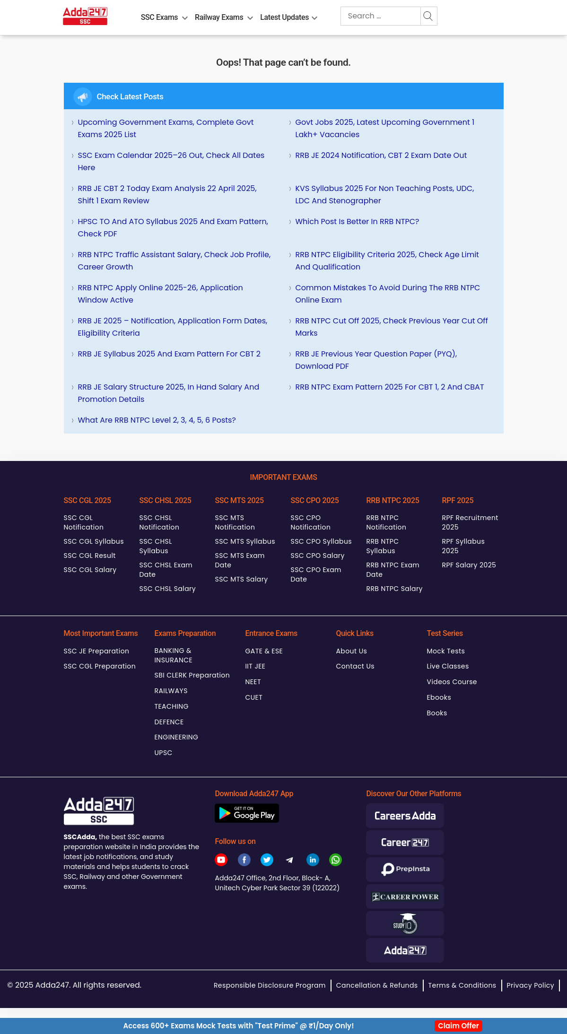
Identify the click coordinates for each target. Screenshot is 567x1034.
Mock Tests (446, 651)
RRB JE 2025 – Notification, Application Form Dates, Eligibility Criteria (173, 327)
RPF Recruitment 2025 (470, 522)
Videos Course (452, 681)
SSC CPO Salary (318, 555)
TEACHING (172, 706)
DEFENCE (169, 722)
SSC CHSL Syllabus (156, 546)
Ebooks (439, 697)
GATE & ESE (264, 651)
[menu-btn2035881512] (314, 16)
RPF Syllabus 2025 (463, 546)
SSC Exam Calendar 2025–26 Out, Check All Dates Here (171, 161)
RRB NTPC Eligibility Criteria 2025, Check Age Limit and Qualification (387, 260)
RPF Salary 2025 (469, 565)
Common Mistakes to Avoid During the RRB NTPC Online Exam (388, 293)
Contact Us (355, 666)
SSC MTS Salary (241, 579)
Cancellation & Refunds (377, 985)
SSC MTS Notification (235, 522)
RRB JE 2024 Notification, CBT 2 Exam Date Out (381, 155)
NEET (253, 681)
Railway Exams (219, 17)
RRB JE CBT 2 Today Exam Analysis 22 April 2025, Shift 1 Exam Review (167, 194)
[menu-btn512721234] (250, 16)
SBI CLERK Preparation (192, 675)
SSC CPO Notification (311, 522)
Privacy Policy (530, 985)
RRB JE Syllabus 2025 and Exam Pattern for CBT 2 (169, 353)
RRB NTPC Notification (386, 522)
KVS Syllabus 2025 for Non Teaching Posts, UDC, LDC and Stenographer (385, 194)
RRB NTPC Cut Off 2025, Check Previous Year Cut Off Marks (392, 327)
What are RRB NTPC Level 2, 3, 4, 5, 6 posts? (157, 420)
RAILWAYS (171, 690)
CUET (254, 697)
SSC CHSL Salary (168, 588)
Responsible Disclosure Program (270, 985)
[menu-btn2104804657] (185, 16)
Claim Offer (458, 1026)
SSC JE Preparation (97, 651)
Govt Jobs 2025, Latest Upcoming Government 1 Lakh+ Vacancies (385, 128)
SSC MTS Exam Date (240, 560)
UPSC (164, 752)
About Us (351, 651)
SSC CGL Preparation (100, 666)
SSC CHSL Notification (160, 522)
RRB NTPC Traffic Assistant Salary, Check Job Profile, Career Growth (174, 260)
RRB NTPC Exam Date (393, 569)
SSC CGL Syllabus (94, 541)
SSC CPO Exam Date (316, 574)
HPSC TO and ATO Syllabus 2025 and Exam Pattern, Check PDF (173, 227)
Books (437, 713)
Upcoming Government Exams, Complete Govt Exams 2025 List (166, 128)
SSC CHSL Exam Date (166, 569)
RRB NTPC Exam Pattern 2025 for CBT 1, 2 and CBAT (390, 387)
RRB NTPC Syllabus (382, 546)
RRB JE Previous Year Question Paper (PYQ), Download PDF (376, 360)
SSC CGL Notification (84, 522)
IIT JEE (255, 666)
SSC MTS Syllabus (245, 541)
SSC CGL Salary (90, 569)
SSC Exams (159, 17)
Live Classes (448, 666)
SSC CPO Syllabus (321, 541)
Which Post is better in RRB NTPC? (357, 221)
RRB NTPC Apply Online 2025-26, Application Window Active (160, 293)
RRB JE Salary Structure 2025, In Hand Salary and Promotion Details (169, 393)
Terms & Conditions (462, 985)
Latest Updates (284, 17)
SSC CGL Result (90, 555)
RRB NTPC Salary (394, 588)
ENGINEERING (177, 737)
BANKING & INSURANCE (174, 655)
